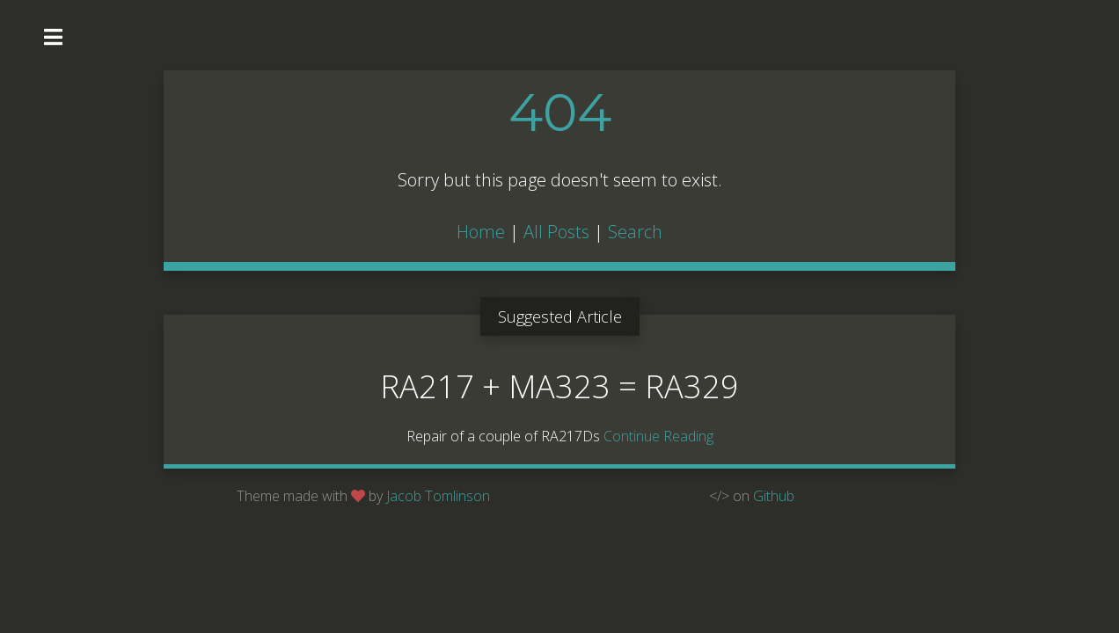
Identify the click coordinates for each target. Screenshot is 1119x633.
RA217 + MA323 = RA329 (559, 386)
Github (773, 496)
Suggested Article (560, 316)
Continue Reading (658, 436)
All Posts (556, 232)
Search (635, 232)
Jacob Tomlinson (438, 496)
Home (481, 232)
